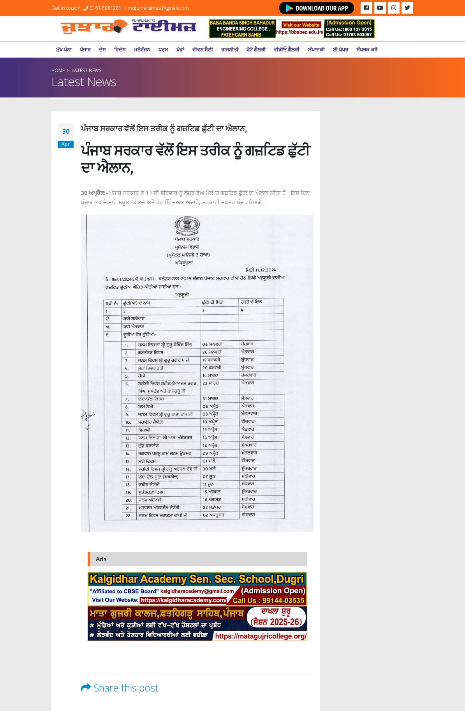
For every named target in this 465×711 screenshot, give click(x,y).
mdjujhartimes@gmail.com (158, 8)
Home (58, 70)
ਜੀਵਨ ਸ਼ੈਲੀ (202, 49)
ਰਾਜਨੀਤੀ (229, 49)
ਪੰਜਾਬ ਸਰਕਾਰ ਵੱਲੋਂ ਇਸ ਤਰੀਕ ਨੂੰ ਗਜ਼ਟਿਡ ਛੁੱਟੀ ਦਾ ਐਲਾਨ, (164, 128)
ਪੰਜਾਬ (85, 49)
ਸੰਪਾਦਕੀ (316, 49)
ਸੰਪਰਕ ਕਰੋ (366, 49)
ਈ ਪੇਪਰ (340, 49)
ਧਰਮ (163, 49)
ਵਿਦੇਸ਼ (120, 49)
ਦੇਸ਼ (102, 49)
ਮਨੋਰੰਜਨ (142, 49)
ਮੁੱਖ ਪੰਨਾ (64, 49)
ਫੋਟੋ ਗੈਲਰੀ (256, 49)
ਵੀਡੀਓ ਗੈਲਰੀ (286, 49)
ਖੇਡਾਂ (180, 49)
